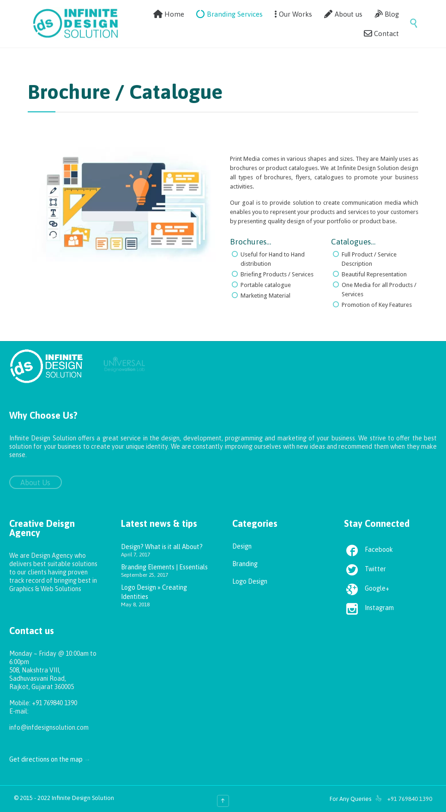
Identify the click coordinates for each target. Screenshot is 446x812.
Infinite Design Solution (83, 797)
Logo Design (249, 581)
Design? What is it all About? (162, 546)
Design (242, 546)
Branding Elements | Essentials (164, 567)
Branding (245, 564)
